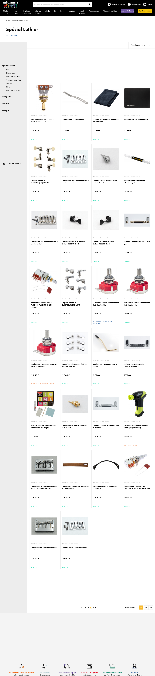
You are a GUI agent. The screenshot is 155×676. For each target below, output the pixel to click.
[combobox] (63, 4)
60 (151, 607)
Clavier (38, 12)
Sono (62, 10)
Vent (82, 12)
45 (146, 607)
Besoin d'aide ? (14, 164)
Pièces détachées (110, 10)
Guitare (6, 12)
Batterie (26, 12)
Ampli (16, 12)
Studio (47, 10)
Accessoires (94, 10)
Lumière (72, 10)
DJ (55, 10)
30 (141, 607)
